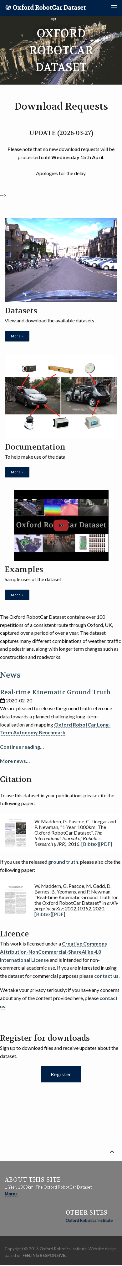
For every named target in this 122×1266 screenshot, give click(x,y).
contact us (106, 976)
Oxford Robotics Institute (89, 1220)
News (10, 675)
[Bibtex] (90, 844)
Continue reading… (22, 747)
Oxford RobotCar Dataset (48, 8)
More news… (15, 761)
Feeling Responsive (44, 1255)
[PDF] (105, 844)
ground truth (63, 862)
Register (61, 1074)
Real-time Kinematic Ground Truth (55, 692)
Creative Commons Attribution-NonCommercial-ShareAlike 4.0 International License (53, 951)
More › (17, 336)
